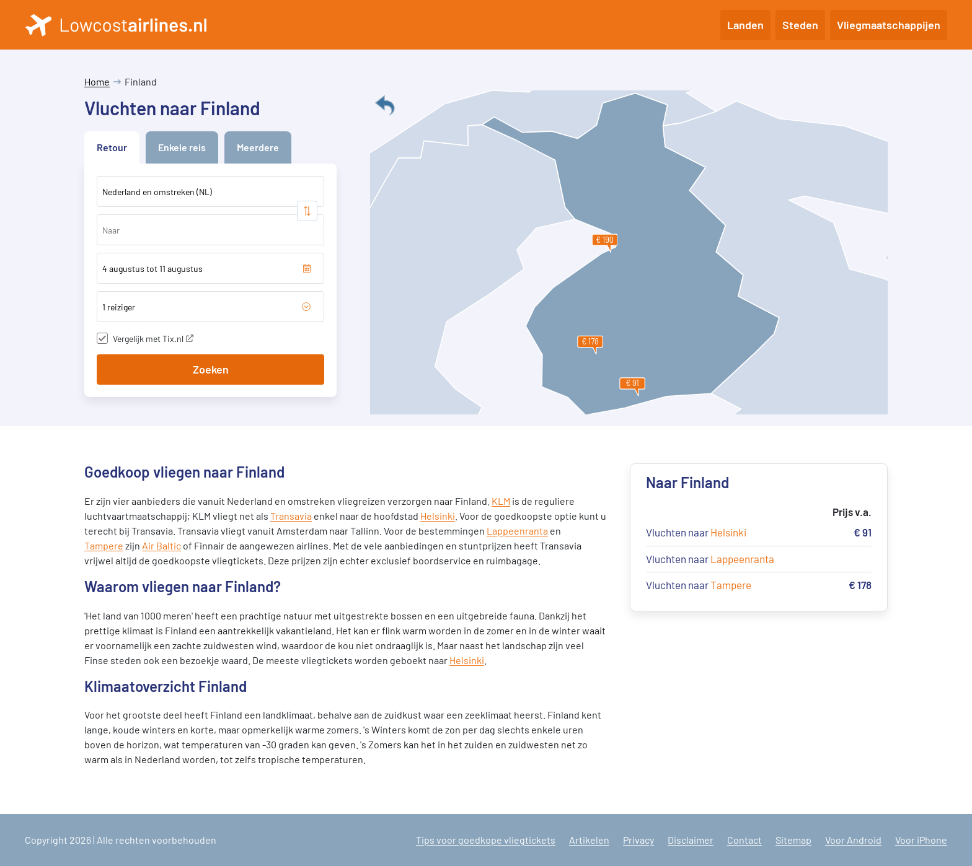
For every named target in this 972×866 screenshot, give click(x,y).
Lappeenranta (517, 530)
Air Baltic (161, 545)
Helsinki (437, 516)
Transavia (291, 516)
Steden (800, 25)
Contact (744, 840)
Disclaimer (691, 840)
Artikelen (589, 840)
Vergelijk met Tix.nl (153, 338)
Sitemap (793, 840)
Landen (745, 25)
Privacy (638, 840)
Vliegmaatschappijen (888, 25)
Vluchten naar (696, 532)
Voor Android (853, 840)
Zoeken (211, 369)
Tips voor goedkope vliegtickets (485, 840)
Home (97, 81)
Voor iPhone (921, 840)
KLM (501, 501)
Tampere (103, 545)
